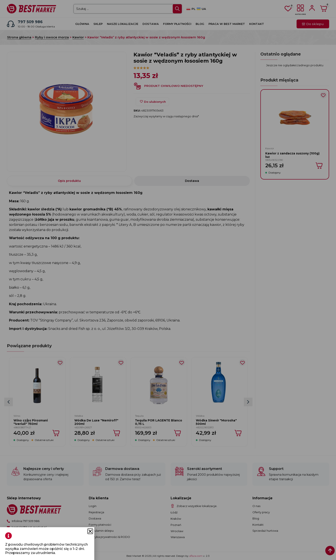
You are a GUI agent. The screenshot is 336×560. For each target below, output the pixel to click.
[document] (168, 280)
